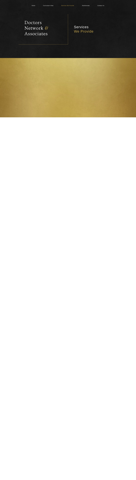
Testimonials (86, 5)
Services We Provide (67, 5)
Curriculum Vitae (48, 5)
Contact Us (100, 5)
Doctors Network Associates (36, 28)
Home (33, 5)
